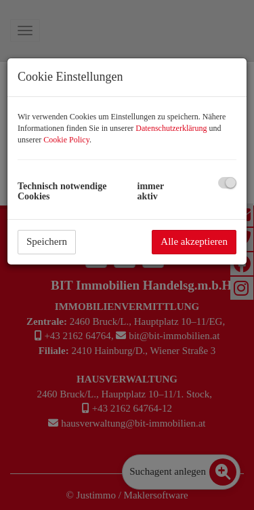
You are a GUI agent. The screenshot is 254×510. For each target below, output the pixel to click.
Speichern (46, 241)
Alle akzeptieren (194, 241)
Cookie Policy (66, 139)
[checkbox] (227, 183)
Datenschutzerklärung (171, 128)
